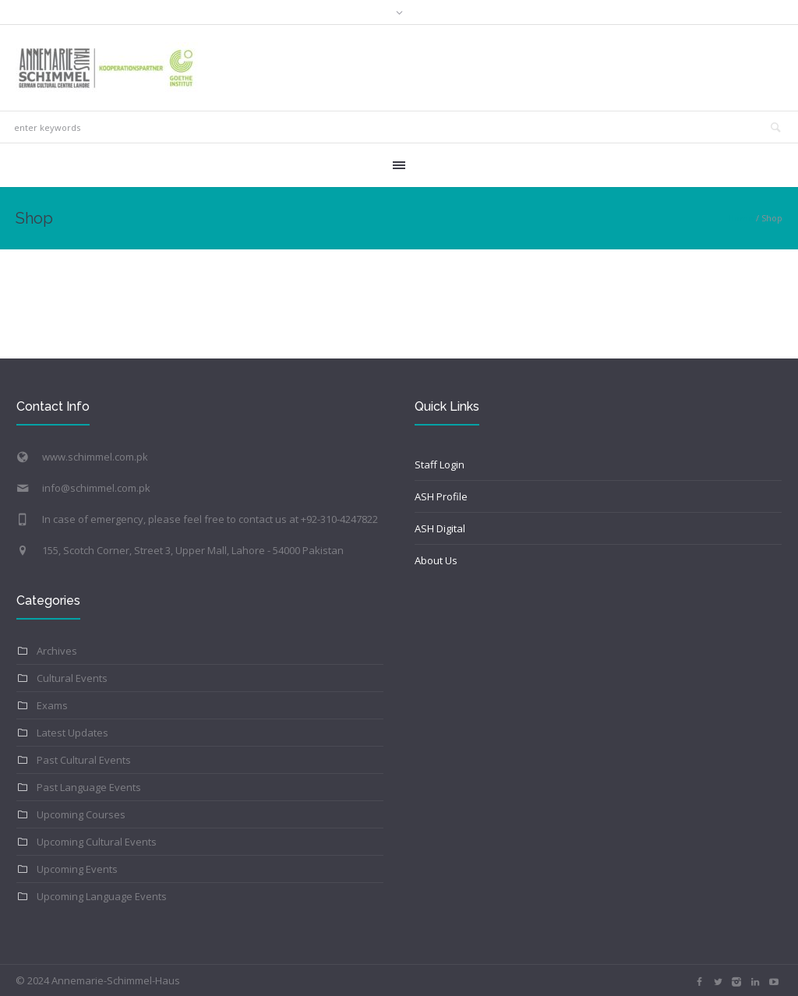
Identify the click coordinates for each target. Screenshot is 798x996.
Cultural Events (72, 678)
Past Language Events (89, 787)
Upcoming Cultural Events (97, 842)
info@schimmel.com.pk (96, 488)
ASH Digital (440, 528)
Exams (52, 705)
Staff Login (439, 464)
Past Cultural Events (84, 760)
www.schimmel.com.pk (95, 457)
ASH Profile (441, 496)
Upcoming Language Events (102, 896)
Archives (57, 651)
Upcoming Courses (81, 814)
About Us (436, 560)
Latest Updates (72, 733)
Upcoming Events (77, 869)
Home (741, 218)
